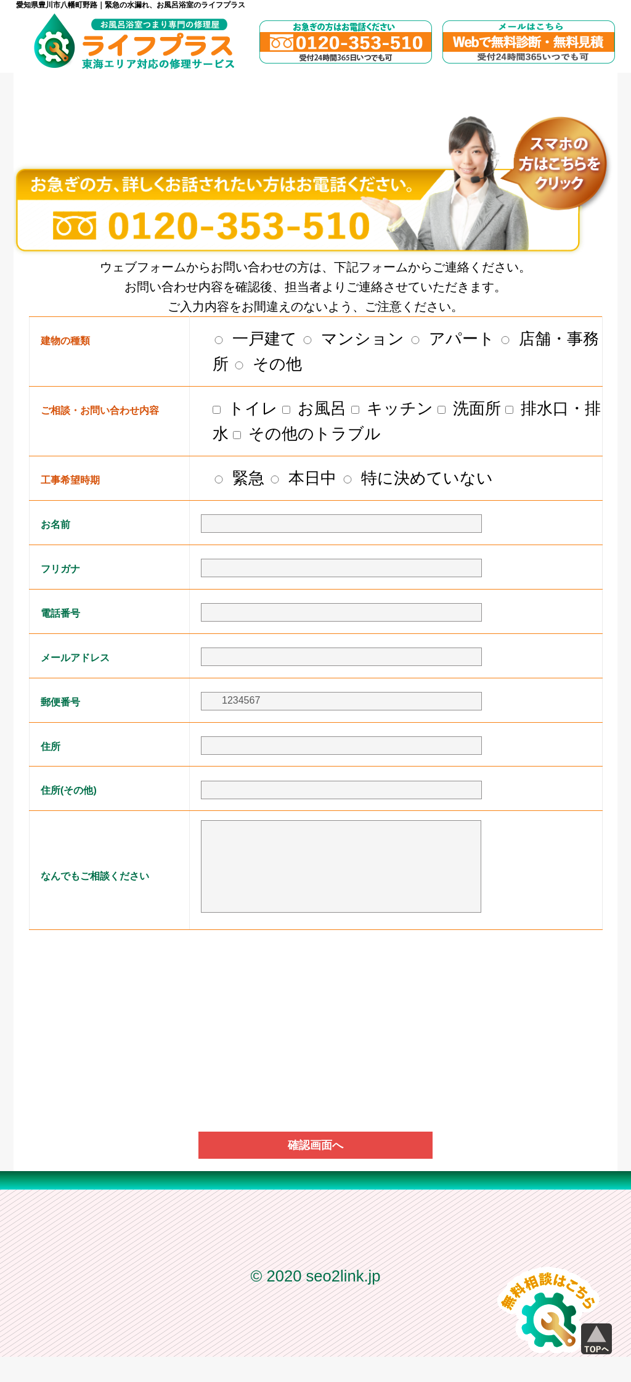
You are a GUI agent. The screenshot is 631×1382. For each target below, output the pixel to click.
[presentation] (315, 984)
